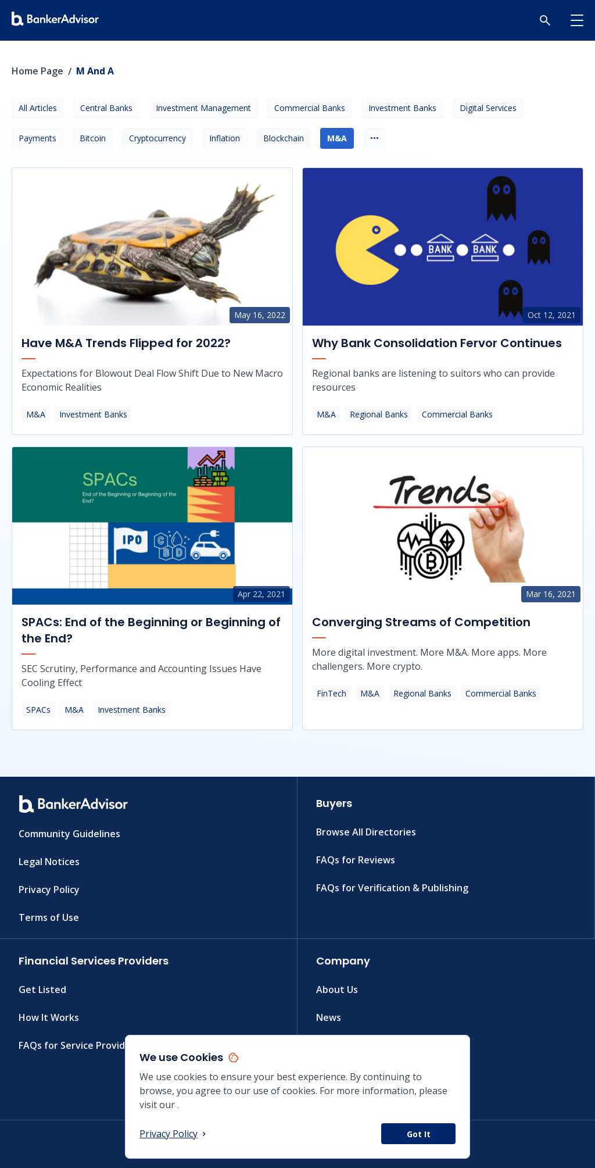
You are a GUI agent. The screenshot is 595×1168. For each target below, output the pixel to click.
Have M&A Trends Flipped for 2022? (126, 343)
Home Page (37, 71)
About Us (337, 989)
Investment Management (203, 107)
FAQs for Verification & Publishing (392, 887)
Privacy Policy (174, 1133)
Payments (37, 138)
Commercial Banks (309, 107)
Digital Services (488, 107)
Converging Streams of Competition (421, 622)
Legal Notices (49, 861)
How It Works (49, 1017)
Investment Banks (402, 107)
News (328, 1017)
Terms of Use (49, 917)
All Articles (38, 107)
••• (374, 138)
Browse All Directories (366, 832)
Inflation (224, 138)
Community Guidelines (69, 833)
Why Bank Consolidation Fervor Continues (437, 343)
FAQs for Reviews (355, 859)
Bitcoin (93, 138)
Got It (419, 1134)
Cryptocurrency (157, 138)
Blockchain (283, 138)
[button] (545, 20)
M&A (337, 138)
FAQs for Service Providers (79, 1045)
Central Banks (106, 107)
